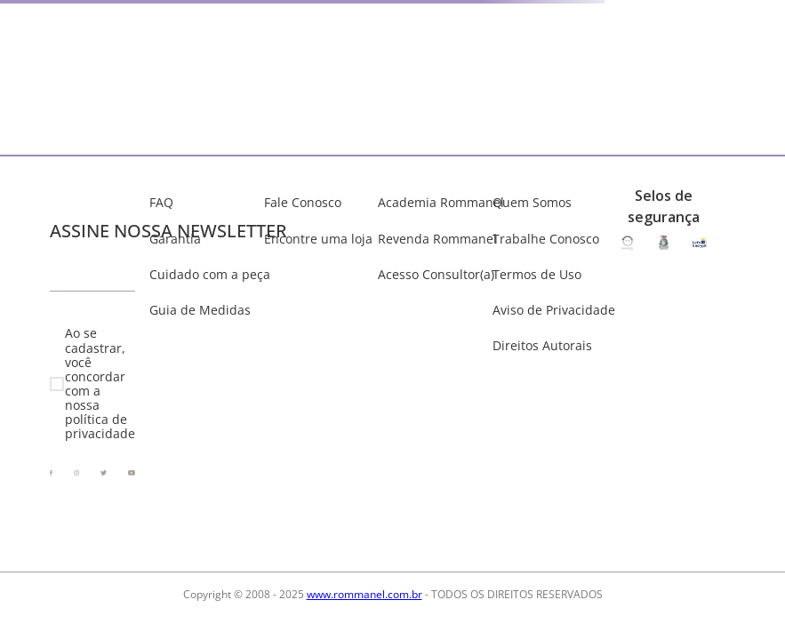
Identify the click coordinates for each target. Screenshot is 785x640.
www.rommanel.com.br (364, 594)
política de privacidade (100, 426)
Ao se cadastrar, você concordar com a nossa (100, 383)
